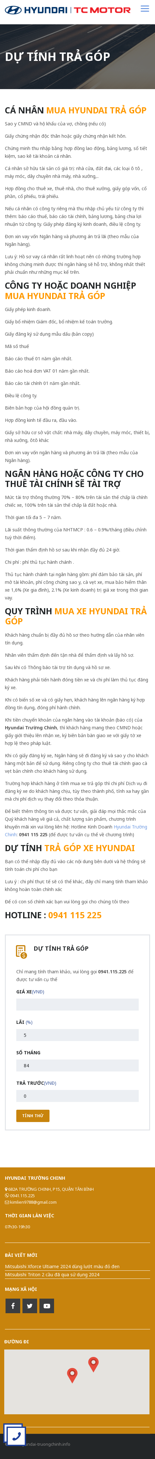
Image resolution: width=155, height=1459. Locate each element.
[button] (93, 1364)
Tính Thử (33, 1115)
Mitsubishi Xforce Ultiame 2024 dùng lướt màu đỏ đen (62, 1266)
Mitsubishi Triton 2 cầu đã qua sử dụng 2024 (52, 1274)
